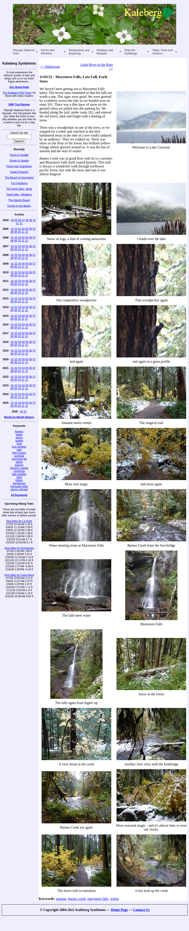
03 (19, 228)
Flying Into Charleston (19, 166)
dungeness (19, 483)
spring (19, 437)
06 (19, 220)
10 (34, 220)
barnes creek (77, 899)
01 (12, 228)
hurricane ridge (19, 486)
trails (19, 477)
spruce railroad (19, 489)
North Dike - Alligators (19, 194)
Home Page (119, 910)
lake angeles (19, 474)
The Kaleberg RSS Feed (17, 92)
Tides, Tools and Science (162, 51)
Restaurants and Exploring (79, 51)
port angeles (19, 446)
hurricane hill (19, 458)
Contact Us (141, 910)
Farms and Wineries (47, 51)
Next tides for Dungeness (19, 548)
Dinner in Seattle (19, 160)
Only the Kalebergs (131, 51)
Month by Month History (19, 417)
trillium (19, 480)
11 (17, 223)
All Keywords (19, 495)
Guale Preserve (19, 172)
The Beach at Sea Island (19, 177)
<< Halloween (50, 66)
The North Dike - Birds (19, 188)
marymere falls (97, 899)
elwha (19, 462)
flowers (19, 431)
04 (12, 220)
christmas (19, 471)
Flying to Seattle (19, 155)
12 (21, 223)
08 (26, 220)
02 (16, 228)
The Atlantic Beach (19, 200)
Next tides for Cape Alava (19, 575)
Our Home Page (19, 87)
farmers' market (19, 468)
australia (19, 455)
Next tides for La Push (19, 521)
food (19, 443)
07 (23, 220)
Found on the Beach (19, 205)
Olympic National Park (23, 51)
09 (30, 220)
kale (19, 449)
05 (16, 220)
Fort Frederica (19, 183)
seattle (19, 440)
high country (19, 452)
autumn (19, 465)
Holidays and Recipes (105, 51)
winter (19, 434)
